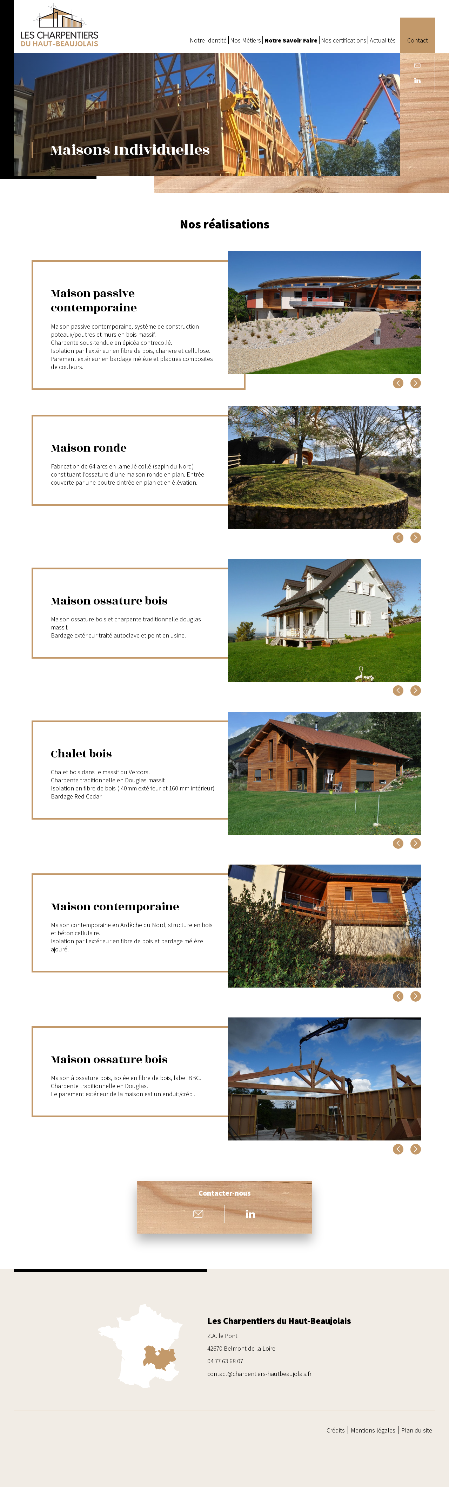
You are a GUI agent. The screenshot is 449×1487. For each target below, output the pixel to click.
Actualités (383, 40)
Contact (417, 40)
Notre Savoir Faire (290, 40)
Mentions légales (373, 1430)
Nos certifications (343, 40)
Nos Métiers (245, 40)
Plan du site (416, 1430)
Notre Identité (208, 40)
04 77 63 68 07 (225, 1361)
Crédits (336, 1430)
